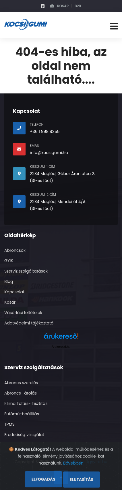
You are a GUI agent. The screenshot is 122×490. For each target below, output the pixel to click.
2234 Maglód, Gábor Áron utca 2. (62, 174)
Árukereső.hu (61, 346)
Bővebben (73, 474)
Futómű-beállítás (21, 414)
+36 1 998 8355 (45, 131)
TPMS (9, 424)
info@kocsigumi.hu (49, 152)
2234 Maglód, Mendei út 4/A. (58, 201)
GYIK (8, 261)
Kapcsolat (14, 292)
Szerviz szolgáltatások (26, 271)
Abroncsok (15, 250)
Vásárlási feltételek (23, 313)
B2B (78, 5)
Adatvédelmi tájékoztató (28, 323)
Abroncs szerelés (21, 383)
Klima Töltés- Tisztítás (26, 403)
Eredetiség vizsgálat (24, 435)
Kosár (59, 5)
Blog (8, 281)
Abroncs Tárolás (20, 393)
